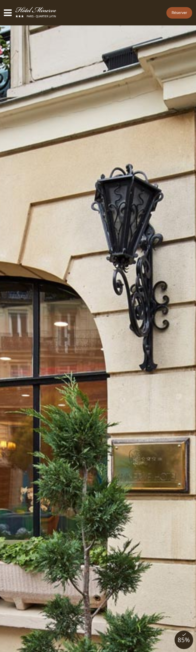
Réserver (179, 12)
